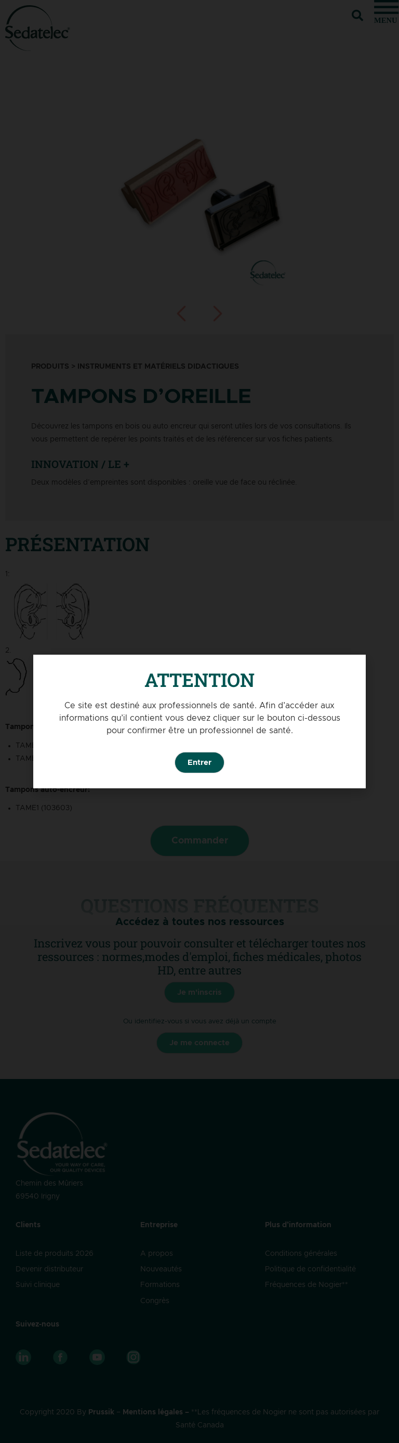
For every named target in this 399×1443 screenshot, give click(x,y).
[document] (199, 721)
